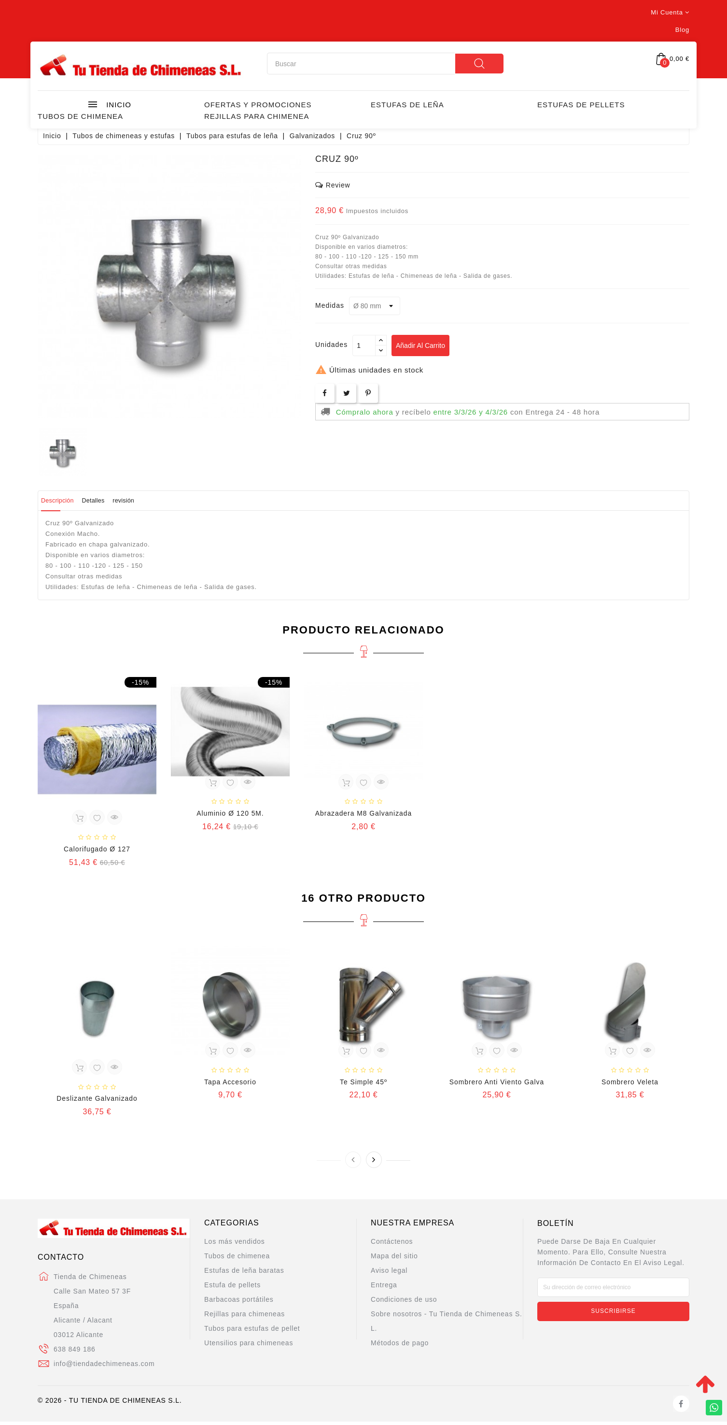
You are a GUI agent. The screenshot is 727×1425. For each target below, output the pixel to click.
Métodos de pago (400, 1347)
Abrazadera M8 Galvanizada (363, 815)
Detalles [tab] (115, 500)
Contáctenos (392, 1245)
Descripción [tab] (65, 500)
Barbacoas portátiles (239, 1303)
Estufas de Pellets (581, 105)
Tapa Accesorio (230, 1085)
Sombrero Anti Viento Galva (496, 1085)
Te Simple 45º (363, 1085)
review (332, 185)
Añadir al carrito (424, 345)
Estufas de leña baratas (244, 1274)
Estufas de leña (407, 105)
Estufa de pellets (232, 1289)
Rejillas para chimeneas (244, 1318)
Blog (682, 29)
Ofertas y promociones (257, 105)
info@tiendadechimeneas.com (104, 1367)
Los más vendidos (234, 1245)
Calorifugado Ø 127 (97, 850)
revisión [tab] (159, 500)
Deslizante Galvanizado (96, 1102)
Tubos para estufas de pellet (252, 1332)
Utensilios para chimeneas (248, 1347)
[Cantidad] (364, 345)
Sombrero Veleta (629, 1085)
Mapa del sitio (394, 1260)
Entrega (384, 1289)
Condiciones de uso (404, 1303)
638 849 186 (75, 1352)
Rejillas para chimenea (256, 116)
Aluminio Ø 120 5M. (230, 815)
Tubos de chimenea (80, 116)
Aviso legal (389, 1274)
